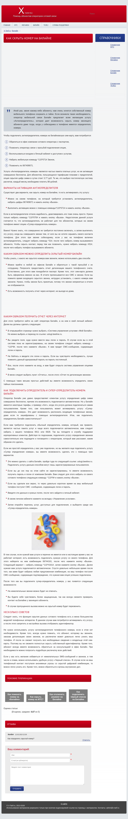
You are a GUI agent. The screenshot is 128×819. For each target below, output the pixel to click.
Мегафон (25, 25)
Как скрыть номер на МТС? (36, 698)
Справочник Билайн (115, 72)
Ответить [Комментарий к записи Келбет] (86, 740)
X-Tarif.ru (7, 31)
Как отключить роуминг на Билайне (57, 696)
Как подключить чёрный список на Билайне (78, 695)
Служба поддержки (60, 25)
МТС (16, 25)
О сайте (64, 804)
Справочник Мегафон (115, 59)
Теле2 (46, 25)
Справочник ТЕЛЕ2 (115, 85)
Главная (7, 25)
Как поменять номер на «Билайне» (14, 696)
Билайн (36, 25)
